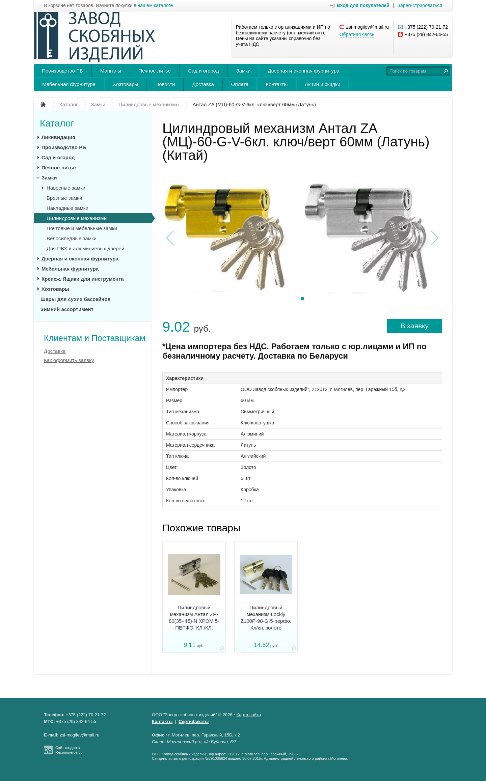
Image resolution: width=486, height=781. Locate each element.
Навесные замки (66, 188)
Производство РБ (62, 71)
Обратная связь (357, 34)
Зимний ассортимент (66, 309)
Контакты (277, 84)
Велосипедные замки (72, 238)
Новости (165, 84)
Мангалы (110, 71)
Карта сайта (249, 714)
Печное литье (154, 71)
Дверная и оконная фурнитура (303, 71)
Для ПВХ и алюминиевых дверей (85, 248)
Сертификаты (194, 721)
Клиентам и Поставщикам (94, 338)
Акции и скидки (322, 84)
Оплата (240, 84)
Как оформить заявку (69, 360)
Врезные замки (64, 198)
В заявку (414, 326)
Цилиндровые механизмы (77, 218)
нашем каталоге (155, 5)
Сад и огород (203, 71)
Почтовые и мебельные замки (82, 228)
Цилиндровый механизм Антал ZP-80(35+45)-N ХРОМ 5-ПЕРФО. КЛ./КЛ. (194, 618)
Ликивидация (58, 137)
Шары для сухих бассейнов (75, 299)
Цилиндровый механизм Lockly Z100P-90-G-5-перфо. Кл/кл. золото (266, 618)
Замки (243, 71)
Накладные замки (67, 208)
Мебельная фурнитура (69, 84)
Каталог (57, 123)
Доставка (203, 84)
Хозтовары (125, 84)
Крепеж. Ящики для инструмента (83, 279)
